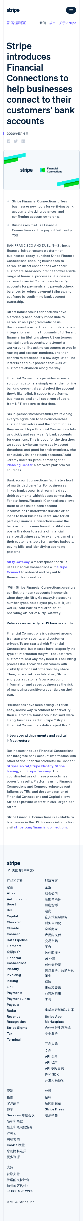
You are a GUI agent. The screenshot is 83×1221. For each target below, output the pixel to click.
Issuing (12, 981)
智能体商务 (53, 899)
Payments (15, 992)
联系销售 (51, 1115)
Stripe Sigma (17, 1027)
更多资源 (13, 1157)
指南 (10, 1097)
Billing (12, 910)
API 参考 (51, 1056)
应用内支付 (53, 935)
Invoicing (14, 975)
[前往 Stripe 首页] (12, 863)
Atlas (11, 893)
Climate (13, 928)
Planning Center (20, 465)
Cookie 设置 (16, 1145)
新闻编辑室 (16, 22)
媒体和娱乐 (53, 987)
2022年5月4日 (18, 133)
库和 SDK (52, 1074)
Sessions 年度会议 (21, 1115)
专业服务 (51, 1033)
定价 (10, 887)
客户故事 (13, 1103)
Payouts (13, 1004)
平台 (48, 947)
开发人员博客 (54, 1080)
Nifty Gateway (18, 562)
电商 (48, 911)
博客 (10, 1109)
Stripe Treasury (38, 771)
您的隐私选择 (16, 1151)
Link (10, 987)
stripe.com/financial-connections (40, 827)
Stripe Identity (41, 766)
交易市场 (51, 941)
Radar (11, 1010)
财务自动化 (53, 923)
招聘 (48, 1097)
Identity (13, 969)
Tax (10, 1033)
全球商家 (51, 929)
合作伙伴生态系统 (58, 1027)
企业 (48, 887)
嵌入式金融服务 (56, 917)
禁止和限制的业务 (20, 1127)
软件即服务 (53, 953)
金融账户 (13, 952)
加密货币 (51, 905)
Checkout (14, 922)
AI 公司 (50, 958)
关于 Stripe (67, 23)
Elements (14, 946)
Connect (13, 934)
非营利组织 (53, 993)
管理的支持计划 (18, 1180)
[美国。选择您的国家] (20, 870)
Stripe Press (54, 1109)
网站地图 (13, 1139)
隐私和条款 (15, 1121)
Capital (12, 916)
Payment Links (18, 998)
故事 (52, 23)
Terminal (14, 1039)
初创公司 (51, 893)
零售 (48, 999)
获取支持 (13, 1174)
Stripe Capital (18, 766)
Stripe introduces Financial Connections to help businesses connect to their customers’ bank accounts (41, 83)
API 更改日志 (54, 1068)
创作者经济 (53, 964)
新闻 (42, 23)
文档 (48, 1050)
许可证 (12, 1133)
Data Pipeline (17, 940)
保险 (48, 981)
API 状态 (51, 1062)
